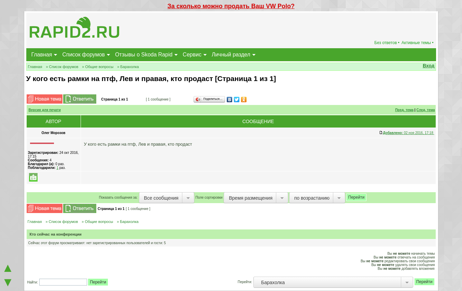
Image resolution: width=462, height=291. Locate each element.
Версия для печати (45, 110)
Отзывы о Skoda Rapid (143, 54)
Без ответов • (387, 42)
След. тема (425, 110)
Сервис (192, 54)
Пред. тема (404, 110)
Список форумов (83, 54)
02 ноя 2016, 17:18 (408, 133)
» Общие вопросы (97, 67)
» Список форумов (62, 67)
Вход (429, 65)
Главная (41, 54)
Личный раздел (231, 54)
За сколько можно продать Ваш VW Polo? (230, 6)
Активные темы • (418, 42)
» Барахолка (128, 67)
